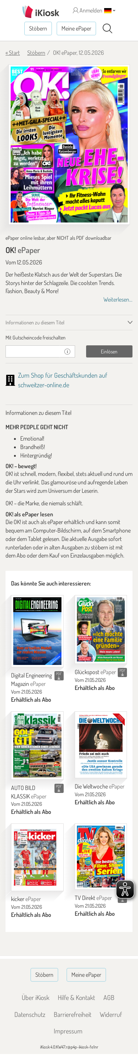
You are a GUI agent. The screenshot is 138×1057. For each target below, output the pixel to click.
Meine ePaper (76, 28)
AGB (108, 997)
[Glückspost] (101, 629)
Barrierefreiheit (72, 1014)
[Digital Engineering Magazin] (37, 631)
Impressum (68, 1031)
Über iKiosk (35, 997)
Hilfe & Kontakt (76, 997)
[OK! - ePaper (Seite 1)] (69, 144)
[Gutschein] (33, 351)
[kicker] (37, 857)
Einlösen (109, 351)
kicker (26, 899)
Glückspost (95, 672)
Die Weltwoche (99, 786)
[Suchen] (107, 28)
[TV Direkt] (101, 856)
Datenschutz (29, 1014)
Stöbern (38, 28)
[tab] (69, 337)
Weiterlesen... (117, 299)
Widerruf (111, 1014)
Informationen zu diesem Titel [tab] (35, 322)
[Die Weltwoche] (101, 744)
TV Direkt (93, 897)
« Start (13, 52)
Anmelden (87, 10)
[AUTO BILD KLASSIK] (37, 745)
